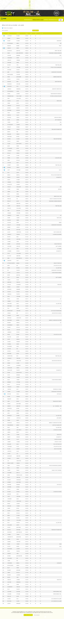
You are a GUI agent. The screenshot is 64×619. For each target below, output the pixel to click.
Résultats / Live (38, 19)
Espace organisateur (51, 19)
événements (28, 19)
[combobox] (61, 20)
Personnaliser (37, 615)
